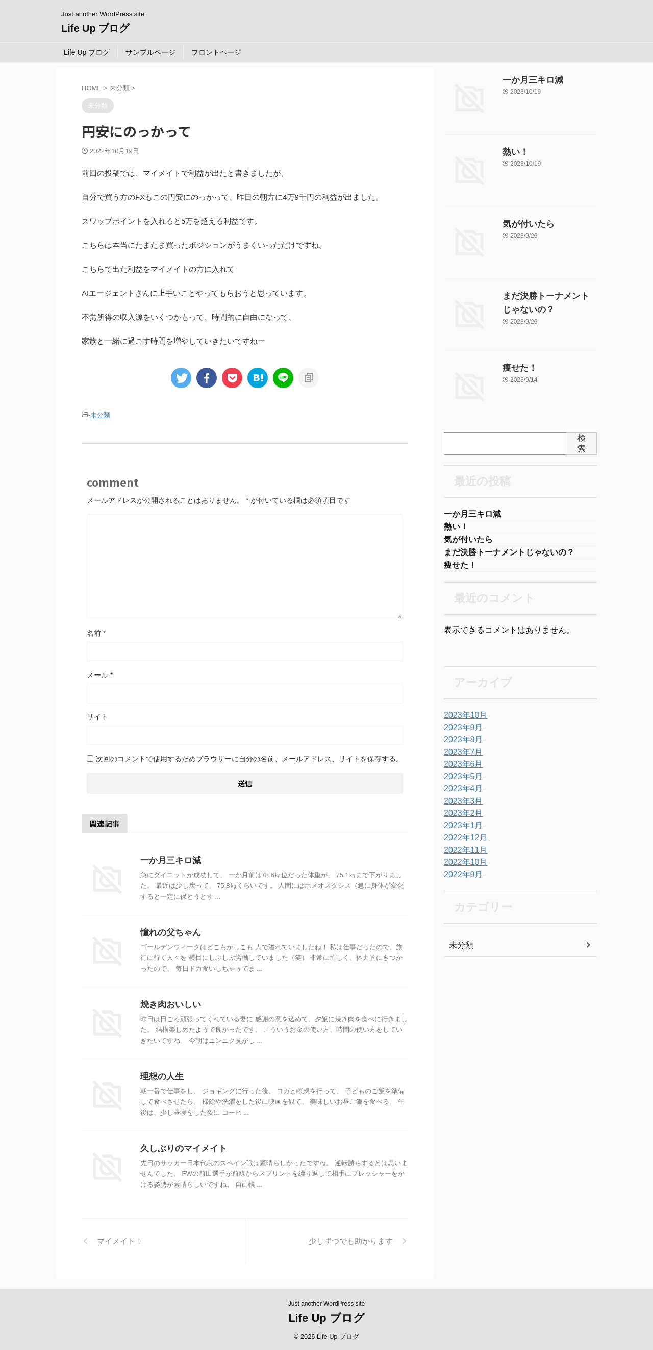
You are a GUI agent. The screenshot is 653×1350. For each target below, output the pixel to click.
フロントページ (216, 52)
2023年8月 (461, 745)
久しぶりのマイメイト (181, 1147)
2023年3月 (461, 806)
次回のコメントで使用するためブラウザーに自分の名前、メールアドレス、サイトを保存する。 (249, 757)
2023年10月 (463, 720)
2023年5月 (461, 782)
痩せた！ (517, 368)
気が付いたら (524, 224)
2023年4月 (461, 794)
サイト (97, 715)
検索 (581, 443)
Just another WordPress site (326, 1302)
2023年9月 (461, 733)
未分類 (100, 414)
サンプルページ (150, 52)
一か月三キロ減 (168, 859)
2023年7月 (461, 757)
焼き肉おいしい (168, 1003)
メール (100, 673)
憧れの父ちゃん (168, 931)
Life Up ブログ (95, 28)
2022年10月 (463, 867)
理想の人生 (160, 1075)
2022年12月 (463, 843)
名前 (96, 632)
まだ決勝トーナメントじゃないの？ (509, 555)
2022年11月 (463, 855)
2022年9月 (461, 880)
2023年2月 (461, 818)
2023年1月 (461, 831)
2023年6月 (461, 769)
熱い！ (513, 152)
